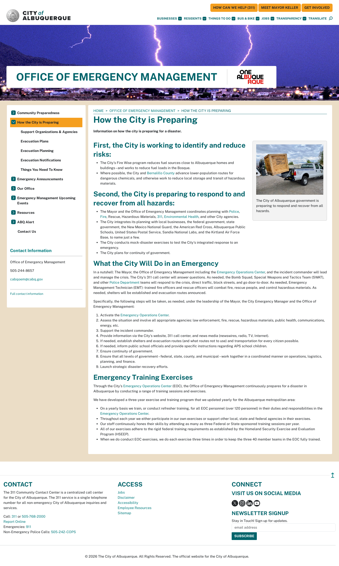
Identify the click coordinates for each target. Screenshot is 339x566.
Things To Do (221, 18)
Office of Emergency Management (142, 111)
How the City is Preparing (38, 122)
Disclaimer (126, 498)
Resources (25, 213)
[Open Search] (331, 18)
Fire (103, 217)
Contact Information (31, 250)
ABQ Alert (25, 222)
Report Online (14, 522)
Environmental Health (181, 217)
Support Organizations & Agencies (49, 132)
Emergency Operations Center (241, 272)
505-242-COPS (63, 532)
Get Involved (317, 8)
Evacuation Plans (34, 141)
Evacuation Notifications (41, 160)
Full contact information (26, 293)
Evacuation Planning (37, 151)
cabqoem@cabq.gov (26, 279)
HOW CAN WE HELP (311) (234, 8)
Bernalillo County (161, 173)
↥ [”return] (333, 475)
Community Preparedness (38, 113)
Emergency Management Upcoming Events (46, 200)
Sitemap (124, 513)
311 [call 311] (14, 516)
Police (234, 212)
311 (159, 217)
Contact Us (27, 231)
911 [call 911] (28, 527)
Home (98, 111)
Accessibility (128, 503)
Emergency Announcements (40, 179)
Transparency (291, 18)
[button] (317, 19)
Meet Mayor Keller (279, 8)
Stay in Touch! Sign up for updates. (260, 521)
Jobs (268, 18)
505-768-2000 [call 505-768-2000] (33, 516)
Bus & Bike (248, 18)
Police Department (124, 282)
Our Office (25, 189)
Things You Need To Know (42, 170)
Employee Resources (134, 508)
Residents (195, 18)
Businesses (169, 18)
